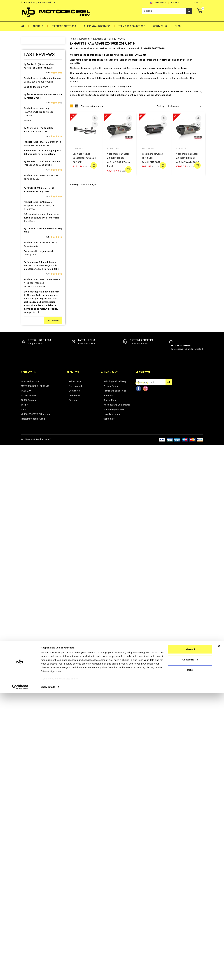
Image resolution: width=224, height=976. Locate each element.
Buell (30, 148)
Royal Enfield (34, 458)
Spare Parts (33, 480)
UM (29, 535)
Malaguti (32, 360)
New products (76, 918)
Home (25, 26)
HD (29, 251)
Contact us (28, 904)
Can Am (31, 164)
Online (30, 404)
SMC (30, 475)
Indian (30, 289)
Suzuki (31, 491)
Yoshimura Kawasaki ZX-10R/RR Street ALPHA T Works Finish (187, 158)
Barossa (32, 115)
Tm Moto (32, 513)
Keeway (31, 306)
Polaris (31, 431)
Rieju (30, 453)
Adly (29, 71)
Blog (178, 26)
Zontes (31, 557)
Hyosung (32, 284)
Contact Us (160, 26)
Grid (71, 106)
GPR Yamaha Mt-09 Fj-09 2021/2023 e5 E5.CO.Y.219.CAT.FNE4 (42, 815)
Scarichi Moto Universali (40, 464)
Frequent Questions (64, 26)
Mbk (29, 366)
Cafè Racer (33, 153)
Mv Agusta (33, 393)
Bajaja (30, 110)
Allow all (190, 932)
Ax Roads (32, 104)
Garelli (31, 229)
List (76, 106)
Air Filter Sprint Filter (38, 82)
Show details (48, 970)
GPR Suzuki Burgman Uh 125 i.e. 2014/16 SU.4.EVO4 (39, 737)
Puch (30, 437)
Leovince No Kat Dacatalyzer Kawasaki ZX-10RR (84, 158)
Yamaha (31, 551)
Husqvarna (33, 279)
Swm (30, 497)
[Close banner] (219, 929)
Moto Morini (34, 388)
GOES (30, 246)
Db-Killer (32, 191)
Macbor (31, 355)
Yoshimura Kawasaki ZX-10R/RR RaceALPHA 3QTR (152, 158)
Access (31, 66)
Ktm (29, 322)
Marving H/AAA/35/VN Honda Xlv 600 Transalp (38, 643)
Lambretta (33, 333)
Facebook (138, 920)
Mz (29, 398)
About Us (38, 26)
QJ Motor (32, 442)
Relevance (185, 106)
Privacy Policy (110, 918)
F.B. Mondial (34, 219)
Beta (29, 131)
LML (29, 344)
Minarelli (32, 371)
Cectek (31, 170)
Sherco (31, 469)
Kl (28, 311)
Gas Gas (31, 235)
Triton (30, 518)
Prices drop (75, 913)
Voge (30, 546)
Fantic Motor (34, 224)
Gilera (30, 240)
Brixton (31, 142)
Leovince (78, 148)
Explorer (32, 213)
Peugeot (32, 415)
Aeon (30, 77)
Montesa (32, 377)
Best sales (74, 922)
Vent (29, 540)
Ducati (30, 208)
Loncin (31, 349)
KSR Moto (32, 317)
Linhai (30, 338)
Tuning (31, 529)
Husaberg (32, 273)
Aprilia (31, 93)
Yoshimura (113, 148)
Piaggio (31, 426)
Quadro (31, 447)
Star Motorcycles (36, 486)
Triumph (32, 524)
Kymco (31, 328)
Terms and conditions (132, 26)
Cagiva (31, 159)
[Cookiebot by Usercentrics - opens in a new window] (20, 970)
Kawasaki (32, 300)
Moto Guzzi (33, 382)
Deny (190, 953)
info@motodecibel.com (43, 2)
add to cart (94, 165)
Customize (190, 942)
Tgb (29, 507)
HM (29, 257)
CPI (29, 180)
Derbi (30, 197)
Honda (31, 262)
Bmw (30, 137)
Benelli (31, 126)
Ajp (29, 88)
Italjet (30, 295)
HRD (29, 268)
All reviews (53, 852)
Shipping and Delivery (97, 26)
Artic (30, 99)
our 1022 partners (60, 935)
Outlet (30, 409)
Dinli (29, 202)
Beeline (31, 120)
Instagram (145, 920)
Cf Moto (31, 175)
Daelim (31, 186)
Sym (29, 502)
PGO (29, 420)
